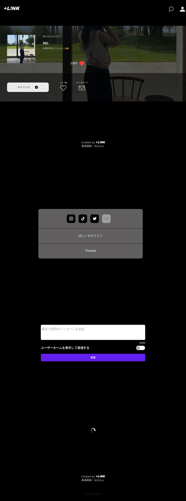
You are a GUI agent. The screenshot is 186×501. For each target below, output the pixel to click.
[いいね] (63, 86)
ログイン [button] (99, 145)
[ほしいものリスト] (90, 235)
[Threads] (90, 251)
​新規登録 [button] (87, 145)
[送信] (93, 357)
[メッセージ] (81, 86)
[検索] (171, 9)
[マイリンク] (28, 87)
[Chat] (71, 218)
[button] (182, 9)
